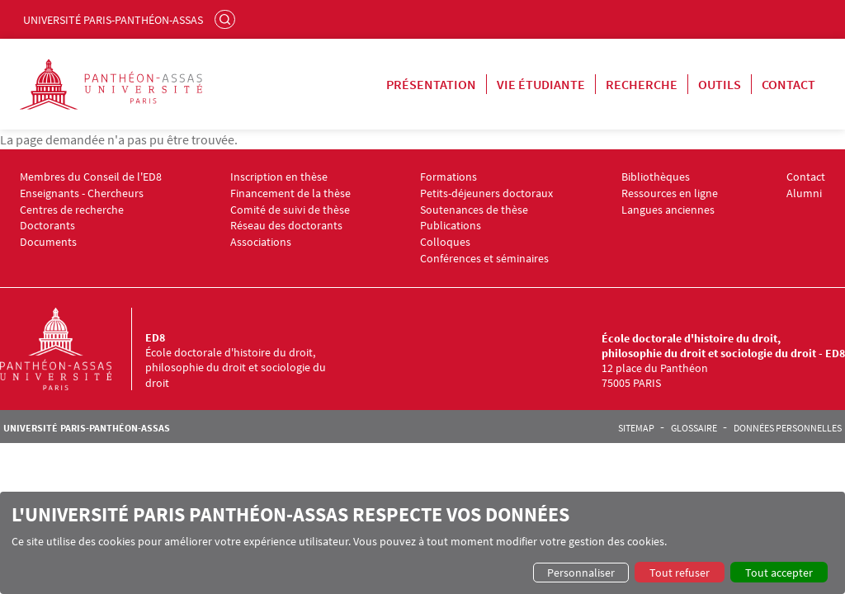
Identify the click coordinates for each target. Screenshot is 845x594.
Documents (48, 242)
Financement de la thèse (290, 193)
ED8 (155, 337)
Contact (788, 84)
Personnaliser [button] (581, 572)
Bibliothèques (655, 177)
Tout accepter (779, 572)
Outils (719, 84)
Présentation (431, 84)
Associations (260, 242)
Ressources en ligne (669, 193)
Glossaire (694, 428)
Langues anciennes (668, 210)
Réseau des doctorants (286, 226)
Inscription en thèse (279, 177)
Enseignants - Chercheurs (82, 193)
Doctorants (47, 226)
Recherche (641, 84)
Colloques (445, 242)
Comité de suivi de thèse (290, 210)
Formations (448, 177)
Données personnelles (788, 428)
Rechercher (227, 19)
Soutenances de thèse (474, 210)
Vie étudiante (541, 84)
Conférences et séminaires (484, 259)
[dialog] (422, 543)
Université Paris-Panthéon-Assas (113, 20)
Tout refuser (679, 572)
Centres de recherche (72, 210)
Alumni (804, 193)
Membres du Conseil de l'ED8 (91, 177)
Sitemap (636, 428)
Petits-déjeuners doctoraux (486, 193)
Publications (450, 226)
